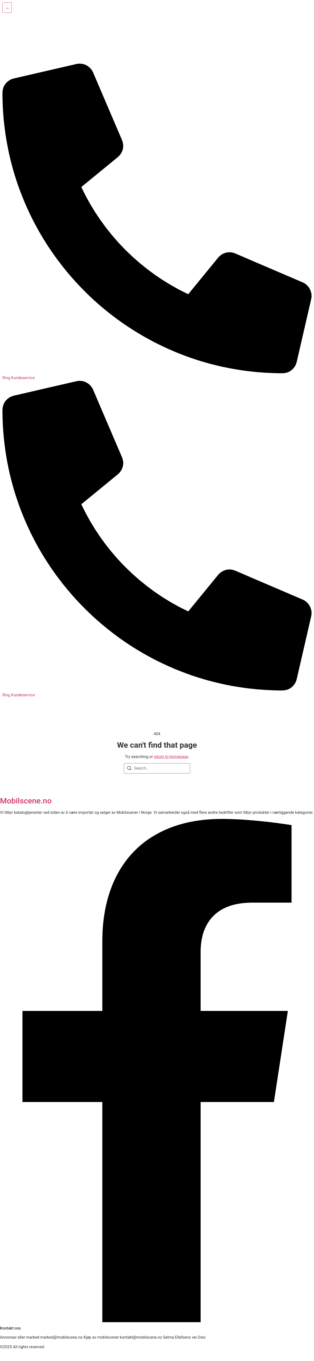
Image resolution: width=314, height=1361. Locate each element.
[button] (7, 7)
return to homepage (171, 756)
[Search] (129, 769)
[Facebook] (157, 1320)
